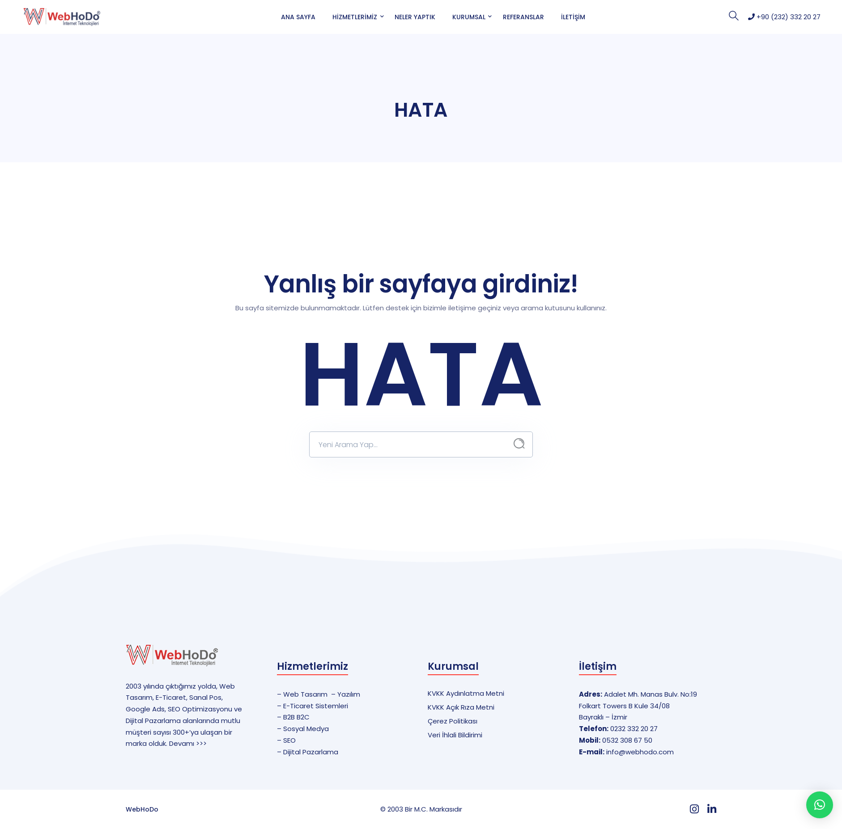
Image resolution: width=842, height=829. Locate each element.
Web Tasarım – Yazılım (321, 694)
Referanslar (523, 17)
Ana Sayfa (298, 17)
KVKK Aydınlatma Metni (466, 693)
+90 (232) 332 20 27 (784, 16)
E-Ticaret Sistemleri (315, 706)
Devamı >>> (188, 743)
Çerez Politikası (452, 721)
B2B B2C (296, 717)
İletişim (573, 17)
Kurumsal (468, 17)
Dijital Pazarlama (310, 752)
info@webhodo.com (640, 752)
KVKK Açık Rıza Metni (461, 707)
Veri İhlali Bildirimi (455, 735)
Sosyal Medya (306, 728)
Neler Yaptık (415, 17)
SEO (289, 740)
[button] (819, 804)
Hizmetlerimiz (354, 17)
